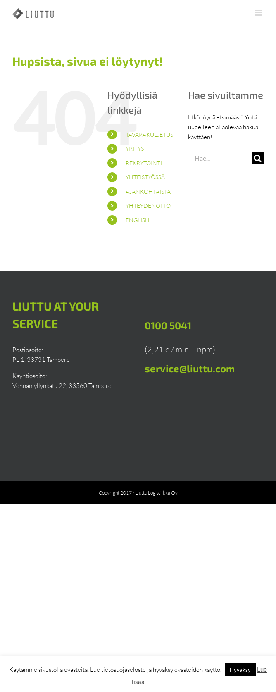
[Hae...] (220, 158)
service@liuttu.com (190, 368)
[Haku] (258, 158)
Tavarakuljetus (149, 134)
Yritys (135, 148)
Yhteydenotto (148, 205)
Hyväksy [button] (240, 669)
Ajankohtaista (148, 191)
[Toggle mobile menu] (259, 12)
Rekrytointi (144, 162)
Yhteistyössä (145, 177)
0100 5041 (168, 325)
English (138, 220)
